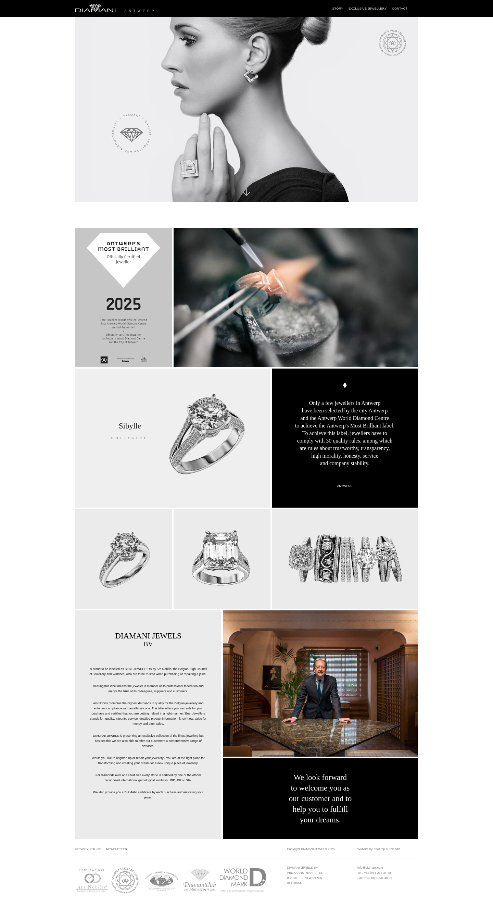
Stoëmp (379, 849)
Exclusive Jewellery (368, 8)
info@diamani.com (370, 867)
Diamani (140, 8)
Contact (399, 8)
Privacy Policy (88, 849)
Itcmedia (394, 849)
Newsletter (116, 849)
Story (337, 8)
